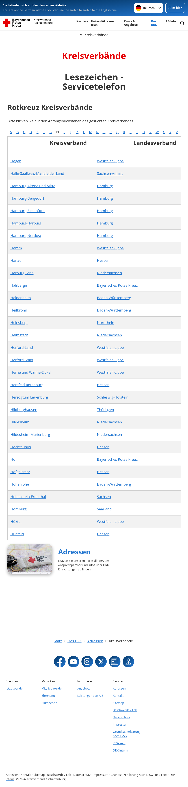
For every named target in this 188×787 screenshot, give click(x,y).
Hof (13, 459)
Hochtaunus (20, 446)
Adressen (74, 551)
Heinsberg (19, 322)
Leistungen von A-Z (90, 696)
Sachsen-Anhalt (110, 173)
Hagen (15, 161)
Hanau (15, 260)
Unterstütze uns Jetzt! (102, 23)
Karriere (82, 21)
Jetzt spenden (15, 688)
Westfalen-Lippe (110, 161)
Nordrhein (105, 322)
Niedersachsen (109, 272)
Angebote (83, 688)
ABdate (170, 21)
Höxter (16, 521)
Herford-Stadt (21, 359)
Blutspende (49, 703)
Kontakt (118, 696)
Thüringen (105, 409)
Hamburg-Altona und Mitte (32, 185)
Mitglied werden (52, 688)
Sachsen (104, 496)
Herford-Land (21, 347)
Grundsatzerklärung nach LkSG (127, 734)
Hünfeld (17, 534)
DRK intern (120, 750)
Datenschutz (121, 717)
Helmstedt (19, 335)
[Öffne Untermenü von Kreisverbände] (94, 34)
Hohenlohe (19, 484)
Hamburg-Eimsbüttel (27, 210)
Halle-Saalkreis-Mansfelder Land (37, 173)
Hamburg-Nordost (25, 235)
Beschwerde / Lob (125, 710)
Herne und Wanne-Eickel (30, 372)
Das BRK (154, 23)
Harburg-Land (22, 272)
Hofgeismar (20, 471)
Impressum (120, 724)
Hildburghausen (23, 409)
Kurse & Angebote (131, 23)
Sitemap (118, 703)
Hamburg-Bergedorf (27, 198)
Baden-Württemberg (114, 297)
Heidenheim (20, 297)
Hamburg (105, 185)
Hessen (103, 260)
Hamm (16, 248)
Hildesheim (19, 422)
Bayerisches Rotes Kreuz (117, 285)
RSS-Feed (119, 743)
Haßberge (18, 285)
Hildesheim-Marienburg (30, 434)
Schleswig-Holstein (112, 397)
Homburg (18, 509)
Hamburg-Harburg (25, 223)
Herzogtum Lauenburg (29, 397)
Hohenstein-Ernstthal (28, 496)
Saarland (104, 509)
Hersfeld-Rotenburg (26, 384)
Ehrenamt (48, 696)
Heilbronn (18, 310)
